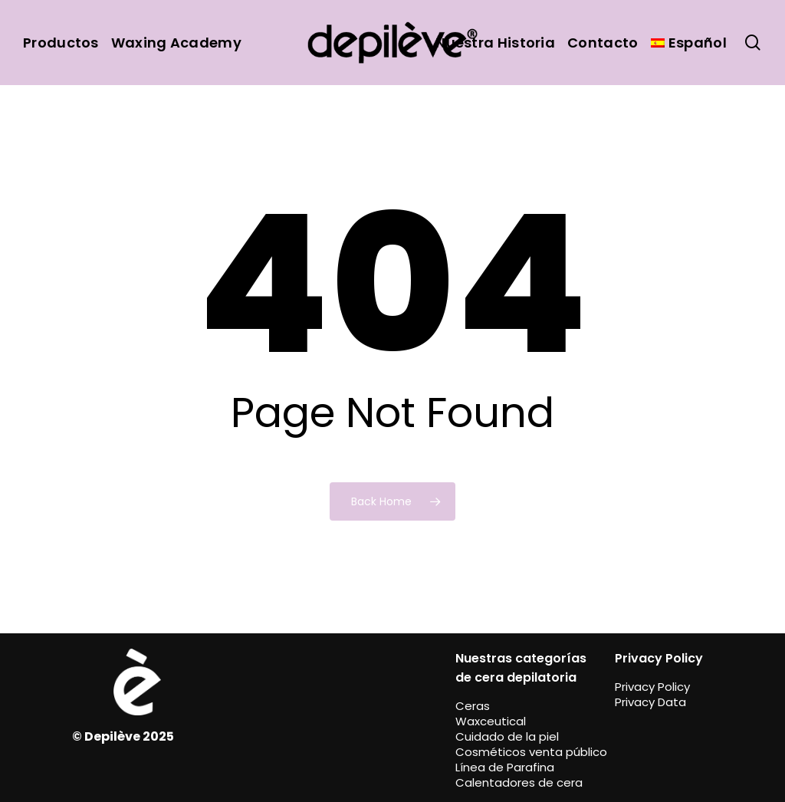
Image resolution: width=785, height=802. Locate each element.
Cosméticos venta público (531, 752)
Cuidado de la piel (507, 736)
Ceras (472, 706)
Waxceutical (490, 721)
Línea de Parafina (504, 767)
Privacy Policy (652, 687)
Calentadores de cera (519, 782)
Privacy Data (650, 702)
